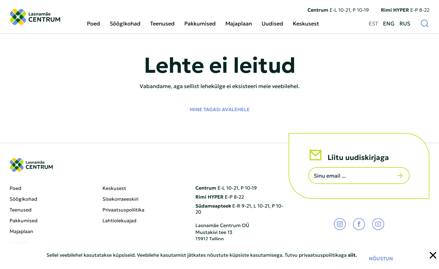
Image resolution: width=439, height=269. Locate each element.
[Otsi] (424, 23)
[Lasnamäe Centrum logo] (35, 16)
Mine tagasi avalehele (220, 109)
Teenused (162, 23)
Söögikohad (125, 23)
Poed (93, 23)
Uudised (272, 23)
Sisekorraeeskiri (120, 199)
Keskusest (306, 23)
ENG (389, 23)
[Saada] (400, 175)
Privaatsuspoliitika (123, 210)
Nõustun (381, 258)
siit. (352, 255)
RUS (404, 23)
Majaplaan (238, 23)
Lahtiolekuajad (119, 220)
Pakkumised (200, 23)
